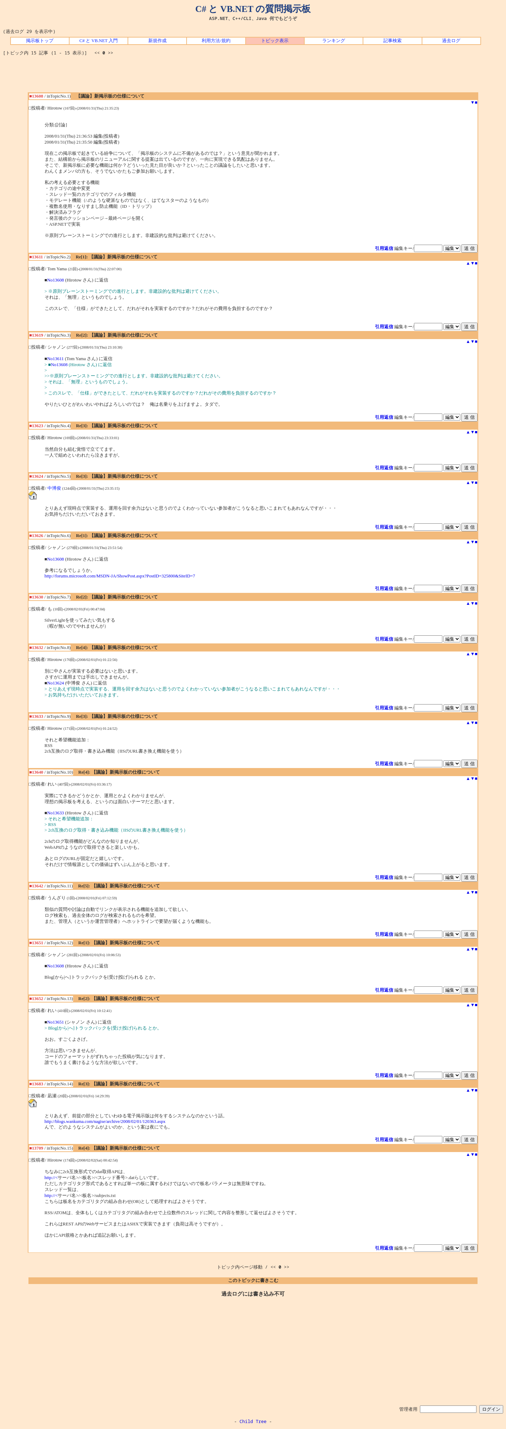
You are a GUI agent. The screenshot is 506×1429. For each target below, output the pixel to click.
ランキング (333, 40)
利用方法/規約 (216, 40)
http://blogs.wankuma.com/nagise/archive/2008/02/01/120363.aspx (105, 1121)
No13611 (55, 358)
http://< (51, 1177)
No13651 (55, 1022)
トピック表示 (274, 40)
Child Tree (253, 1421)
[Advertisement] (253, 76)
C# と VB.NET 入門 (98, 40)
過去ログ (451, 40)
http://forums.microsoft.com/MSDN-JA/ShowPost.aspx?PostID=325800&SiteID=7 (120, 576)
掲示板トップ (39, 40)
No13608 (55, 280)
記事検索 (392, 40)
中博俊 (54, 488)
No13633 (55, 813)
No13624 (55, 683)
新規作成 (157, 40)
